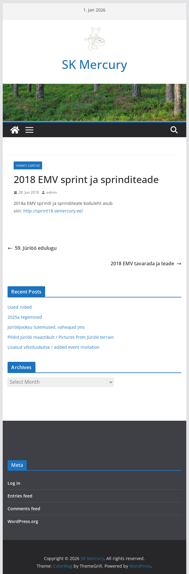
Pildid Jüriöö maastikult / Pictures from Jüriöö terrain (61, 337)
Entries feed (20, 496)
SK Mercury (94, 64)
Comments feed (24, 508)
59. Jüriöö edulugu (32, 248)
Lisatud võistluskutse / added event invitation (54, 347)
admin (51, 192)
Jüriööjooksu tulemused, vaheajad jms (46, 327)
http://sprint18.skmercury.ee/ (53, 211)
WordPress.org (23, 521)
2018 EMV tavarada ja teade (146, 263)
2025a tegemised (25, 317)
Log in (14, 483)
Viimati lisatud (28, 165)
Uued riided (20, 307)
